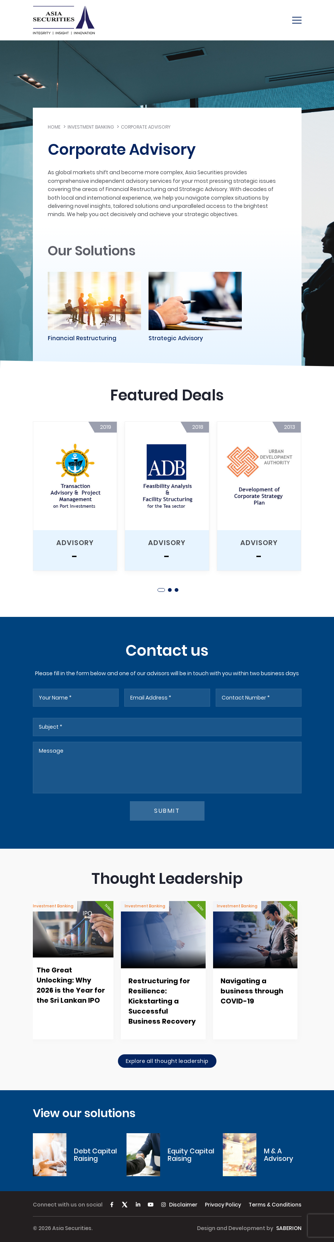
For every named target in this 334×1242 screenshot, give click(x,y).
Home (54, 127)
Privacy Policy (223, 1204)
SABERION (289, 1228)
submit (167, 810)
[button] (161, 590)
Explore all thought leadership (167, 1061)
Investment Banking (91, 127)
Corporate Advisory (146, 127)
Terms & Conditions (275, 1204)
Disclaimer (183, 1204)
